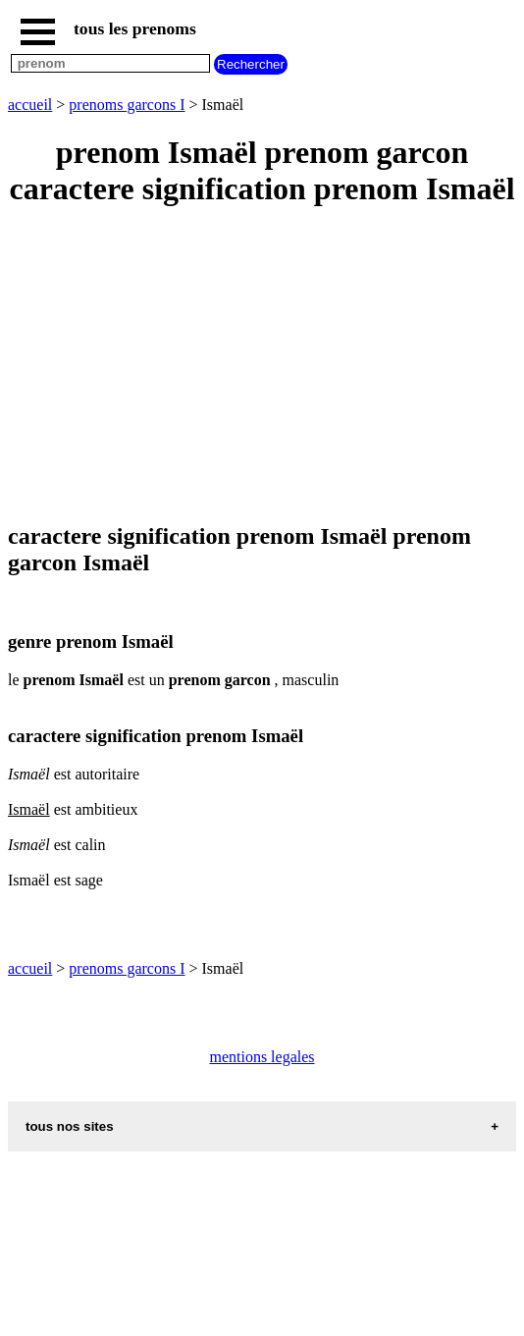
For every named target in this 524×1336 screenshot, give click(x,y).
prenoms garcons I (126, 104)
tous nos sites (70, 1126)
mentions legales (261, 1056)
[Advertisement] (262, 366)
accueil (30, 104)
